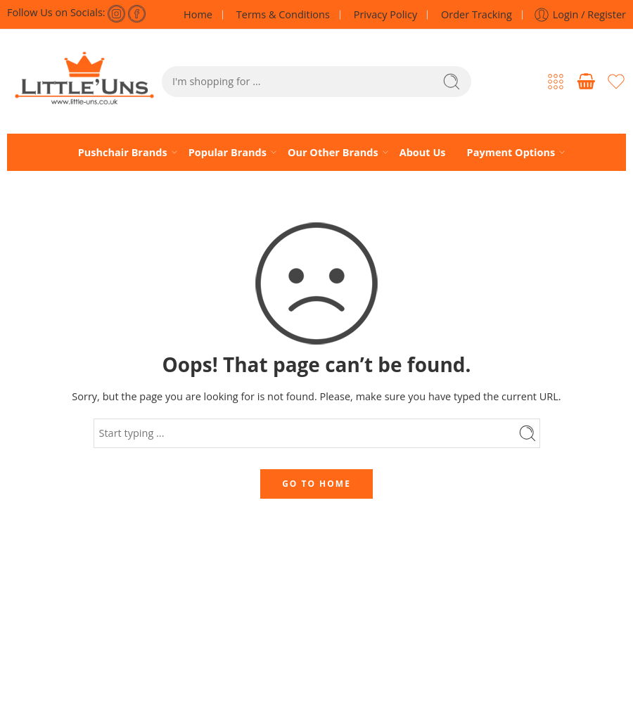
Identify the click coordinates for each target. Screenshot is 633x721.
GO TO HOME (316, 484)
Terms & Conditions (283, 14)
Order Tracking (476, 14)
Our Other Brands (333, 152)
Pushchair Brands (122, 152)
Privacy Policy (386, 14)
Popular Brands (227, 152)
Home (198, 14)
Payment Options (511, 152)
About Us (422, 152)
